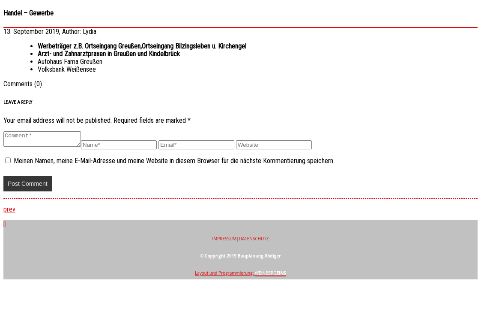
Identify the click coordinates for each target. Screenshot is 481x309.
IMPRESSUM (224, 241)
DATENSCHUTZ (254, 241)
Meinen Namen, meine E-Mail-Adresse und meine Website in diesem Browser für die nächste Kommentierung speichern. (174, 163)
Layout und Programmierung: (240, 276)
